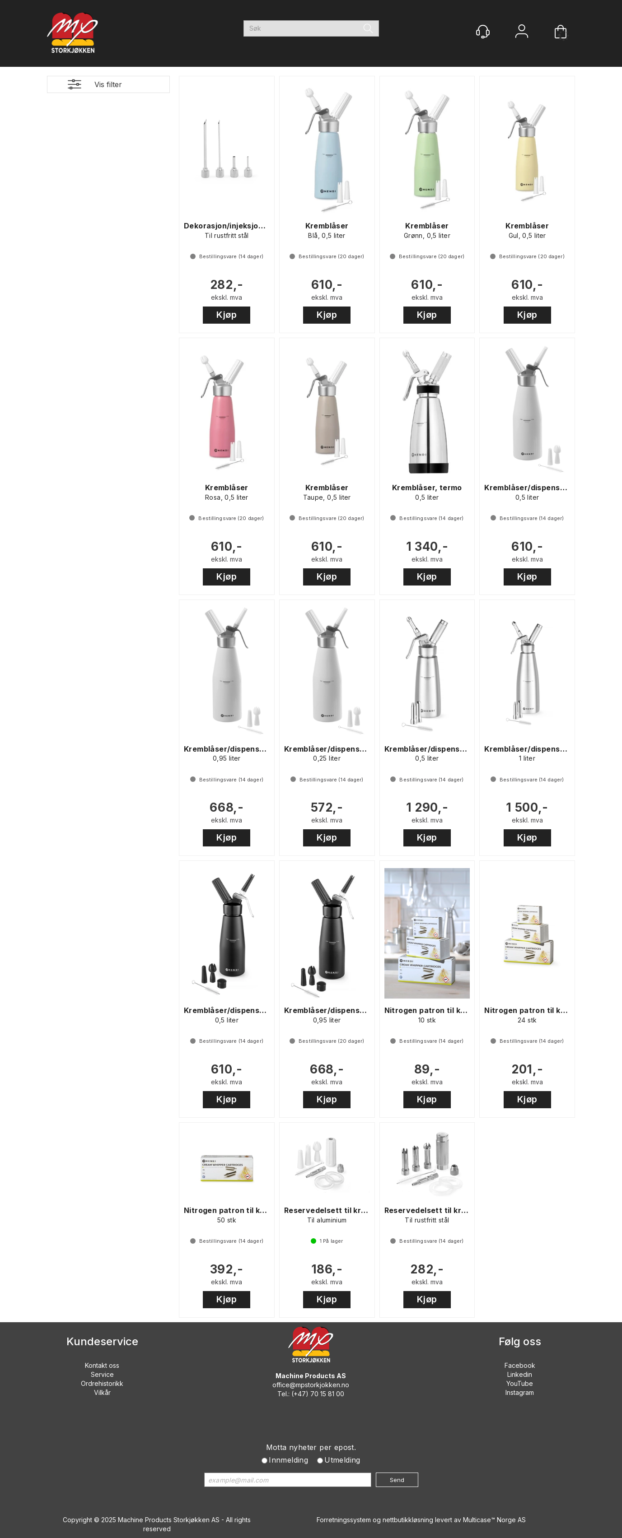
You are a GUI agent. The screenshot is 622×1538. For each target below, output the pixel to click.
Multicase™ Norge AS (494, 1520)
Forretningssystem (344, 1520)
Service (102, 1374)
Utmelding (342, 1459)
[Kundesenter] (483, 31)
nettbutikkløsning (408, 1520)
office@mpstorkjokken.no (310, 1385)
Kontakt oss (102, 1365)
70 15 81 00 (327, 1394)
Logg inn (521, 32)
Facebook (520, 1365)
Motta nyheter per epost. (311, 1447)
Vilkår (102, 1392)
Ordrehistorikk (102, 1383)
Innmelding (288, 1459)
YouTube (519, 1383)
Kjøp (226, 314)
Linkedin (519, 1374)
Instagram (519, 1392)
